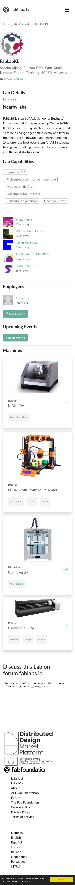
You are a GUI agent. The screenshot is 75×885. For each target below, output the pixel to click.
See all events (15, 337)
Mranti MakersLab (26, 242)
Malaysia (22, 24)
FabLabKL (42, 24)
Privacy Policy (20, 812)
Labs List (17, 778)
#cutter (41, 639)
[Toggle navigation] (67, 10)
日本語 (16, 866)
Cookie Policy (20, 807)
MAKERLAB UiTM (27, 266)
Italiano (16, 852)
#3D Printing (16, 583)
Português (18, 861)
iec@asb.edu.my (13, 78)
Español (16, 842)
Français (16, 847)
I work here (15, 314)
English (16, 837)
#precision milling (18, 417)
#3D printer (16, 501)
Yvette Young (23, 219)
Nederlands (19, 856)
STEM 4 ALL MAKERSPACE (32, 254)
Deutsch (17, 832)
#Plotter (14, 639)
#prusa (31, 501)
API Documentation (25, 793)
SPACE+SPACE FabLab (29, 231)
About (15, 788)
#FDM (45, 501)
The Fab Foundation (25, 802)
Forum (15, 797)
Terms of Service (22, 817)
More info (28, 882)
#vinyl (28, 639)
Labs (6, 24)
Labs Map (18, 783)
